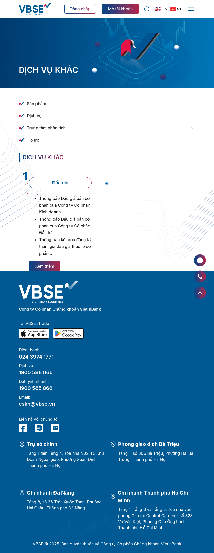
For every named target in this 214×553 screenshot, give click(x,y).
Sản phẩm (36, 103)
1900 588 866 (36, 372)
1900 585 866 (35, 388)
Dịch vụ (34, 115)
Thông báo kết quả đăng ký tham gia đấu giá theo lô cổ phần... (65, 246)
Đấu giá (60, 182)
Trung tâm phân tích (46, 127)
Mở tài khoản (120, 8)
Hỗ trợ (33, 140)
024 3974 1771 (36, 357)
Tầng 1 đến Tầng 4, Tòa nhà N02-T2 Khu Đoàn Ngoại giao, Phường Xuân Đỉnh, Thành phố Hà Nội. (65, 459)
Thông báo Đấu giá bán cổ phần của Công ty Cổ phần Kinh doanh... (64, 205)
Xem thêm (44, 266)
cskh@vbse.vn (37, 404)
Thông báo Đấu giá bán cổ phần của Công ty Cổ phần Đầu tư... (64, 225)
